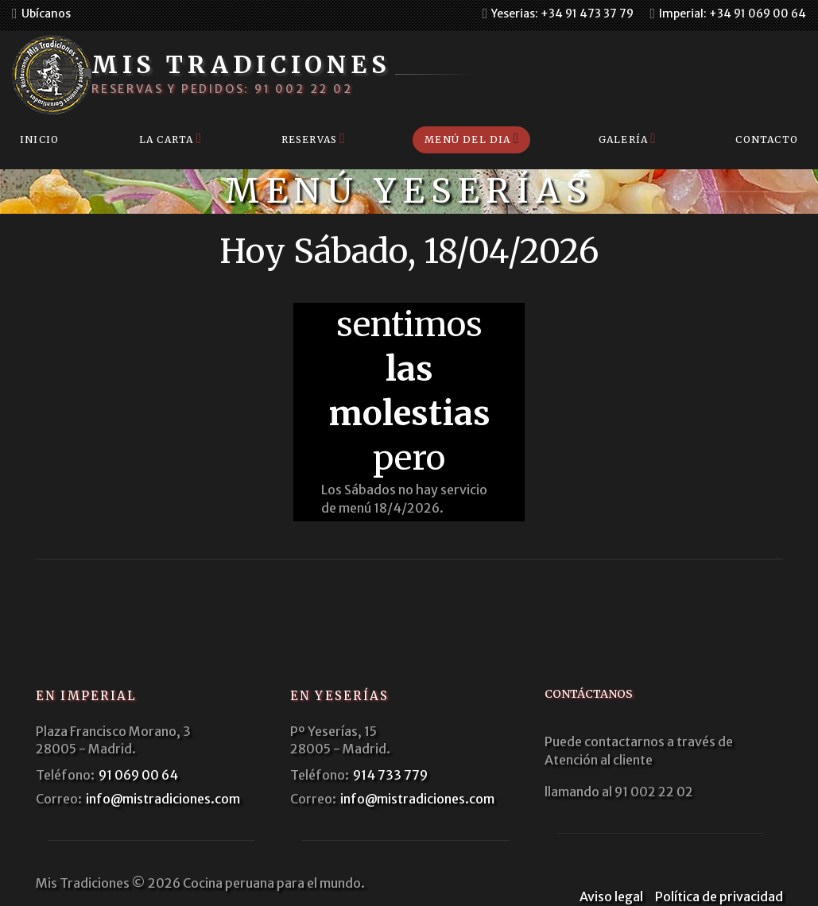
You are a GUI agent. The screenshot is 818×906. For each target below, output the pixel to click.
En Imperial (87, 695)
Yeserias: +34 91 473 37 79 (562, 13)
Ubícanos (46, 13)
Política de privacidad (719, 896)
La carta (166, 139)
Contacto (766, 139)
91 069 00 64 (138, 775)
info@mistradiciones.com (163, 799)
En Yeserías (340, 695)
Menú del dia (467, 139)
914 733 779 (390, 775)
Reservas (309, 139)
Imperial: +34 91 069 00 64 (732, 13)
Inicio (39, 139)
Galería (623, 139)
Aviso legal (611, 896)
